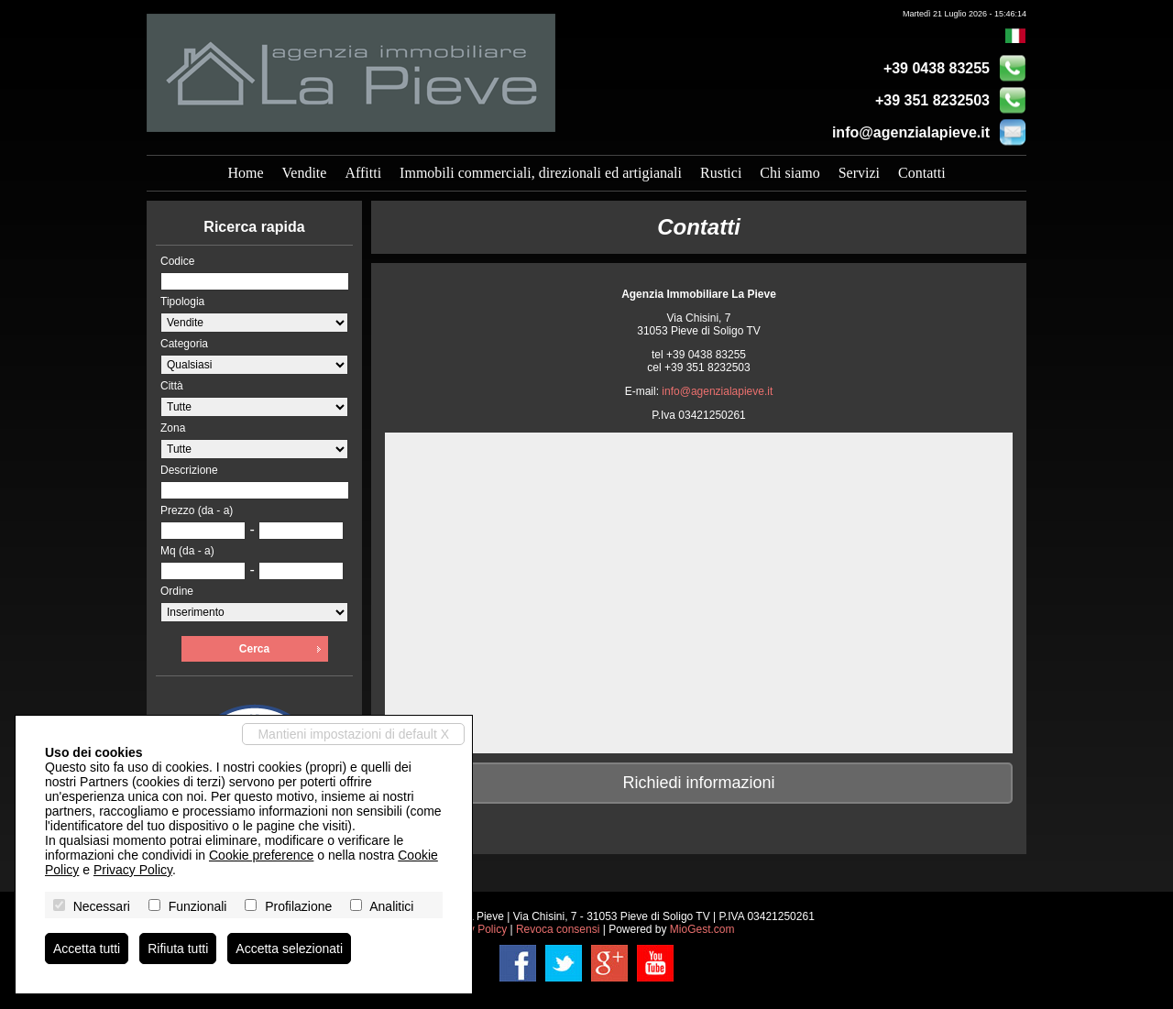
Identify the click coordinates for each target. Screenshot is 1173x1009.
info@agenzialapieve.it (911, 132)
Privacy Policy (132, 869)
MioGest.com (702, 929)
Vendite (304, 173)
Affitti (363, 173)
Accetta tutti (86, 948)
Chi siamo (789, 173)
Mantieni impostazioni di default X (353, 734)
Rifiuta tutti (178, 948)
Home (245, 173)
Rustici (720, 173)
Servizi (859, 173)
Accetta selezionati (289, 948)
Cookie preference (261, 855)
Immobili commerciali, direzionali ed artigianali (541, 173)
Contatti (922, 173)
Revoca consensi (557, 929)
